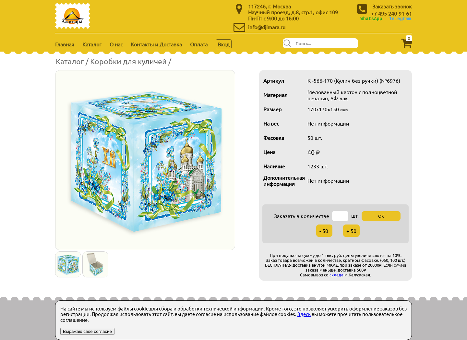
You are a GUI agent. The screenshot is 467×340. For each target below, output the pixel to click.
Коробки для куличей (128, 61)
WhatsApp (371, 19)
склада (336, 274)
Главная (64, 44)
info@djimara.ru (266, 27)
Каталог (92, 44)
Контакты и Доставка (156, 44)
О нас (116, 44)
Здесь (304, 314)
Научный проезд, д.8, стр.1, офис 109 (293, 12)
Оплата (199, 44)
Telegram (400, 19)
